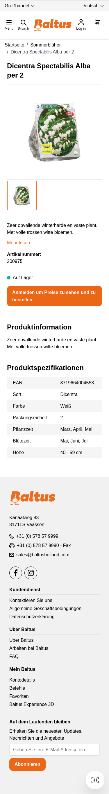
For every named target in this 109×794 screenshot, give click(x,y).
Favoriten (19, 696)
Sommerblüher (45, 44)
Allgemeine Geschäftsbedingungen (45, 608)
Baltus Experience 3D (31, 704)
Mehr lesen (18, 242)
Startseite (14, 44)
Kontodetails (22, 680)
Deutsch (92, 5)
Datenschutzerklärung (32, 616)
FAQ (14, 656)
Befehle (17, 688)
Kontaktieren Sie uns (30, 600)
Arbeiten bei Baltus (28, 648)
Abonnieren (27, 764)
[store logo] (53, 25)
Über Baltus (21, 640)
